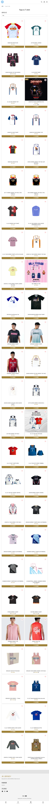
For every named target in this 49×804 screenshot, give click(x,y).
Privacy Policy (25, 798)
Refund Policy (29, 798)
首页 (2, 6)
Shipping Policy (20, 798)
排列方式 (4, 12)
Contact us (3, 785)
